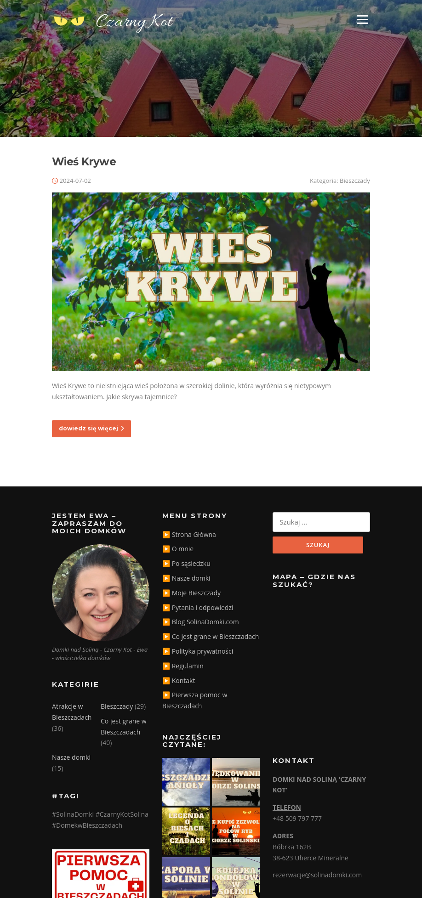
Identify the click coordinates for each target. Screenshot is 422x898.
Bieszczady (355, 180)
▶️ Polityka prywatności (197, 651)
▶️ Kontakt (178, 680)
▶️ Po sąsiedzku (186, 563)
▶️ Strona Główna (189, 534)
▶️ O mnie (178, 548)
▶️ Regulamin (183, 665)
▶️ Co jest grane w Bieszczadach (210, 636)
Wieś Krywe (84, 161)
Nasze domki (71, 757)
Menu (362, 19)
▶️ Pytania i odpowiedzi (197, 607)
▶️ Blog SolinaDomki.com (200, 621)
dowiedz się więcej (91, 428)
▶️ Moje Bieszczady (191, 592)
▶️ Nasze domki (186, 578)
